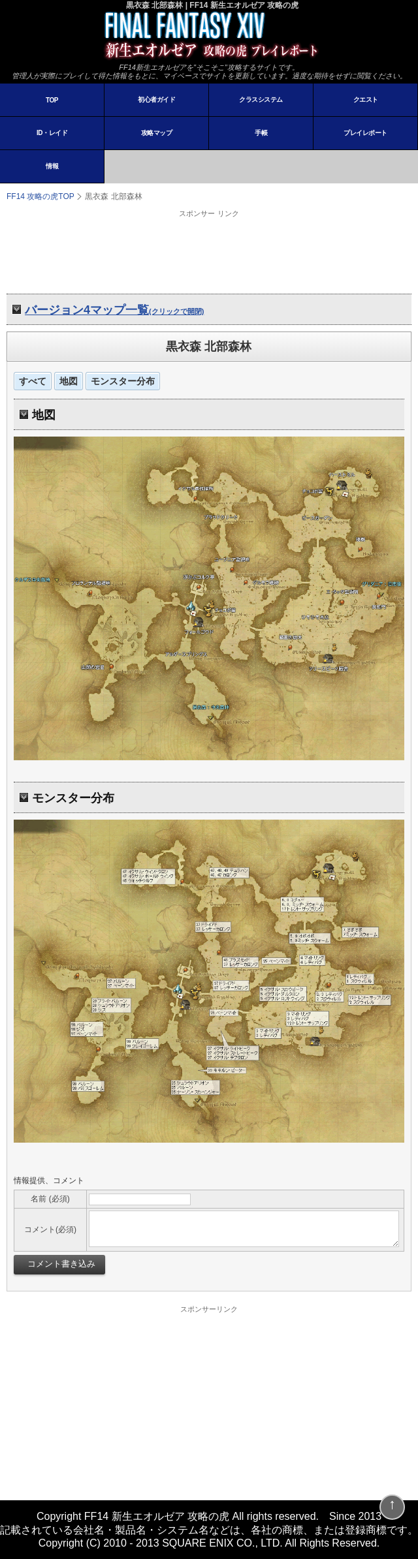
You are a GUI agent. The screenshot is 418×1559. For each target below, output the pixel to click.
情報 (52, 166)
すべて (32, 381)
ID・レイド (52, 132)
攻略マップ (156, 132)
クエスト (365, 99)
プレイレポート (365, 132)
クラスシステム (261, 99)
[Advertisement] (209, 251)
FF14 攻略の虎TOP (40, 196)
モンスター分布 (123, 381)
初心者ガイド (156, 99)
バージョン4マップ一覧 (114, 309)
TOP (52, 100)
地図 (68, 381)
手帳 (261, 132)
